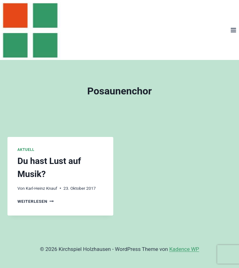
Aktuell (25, 150)
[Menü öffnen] (233, 30)
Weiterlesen (35, 201)
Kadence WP (184, 249)
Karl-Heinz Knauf (41, 188)
